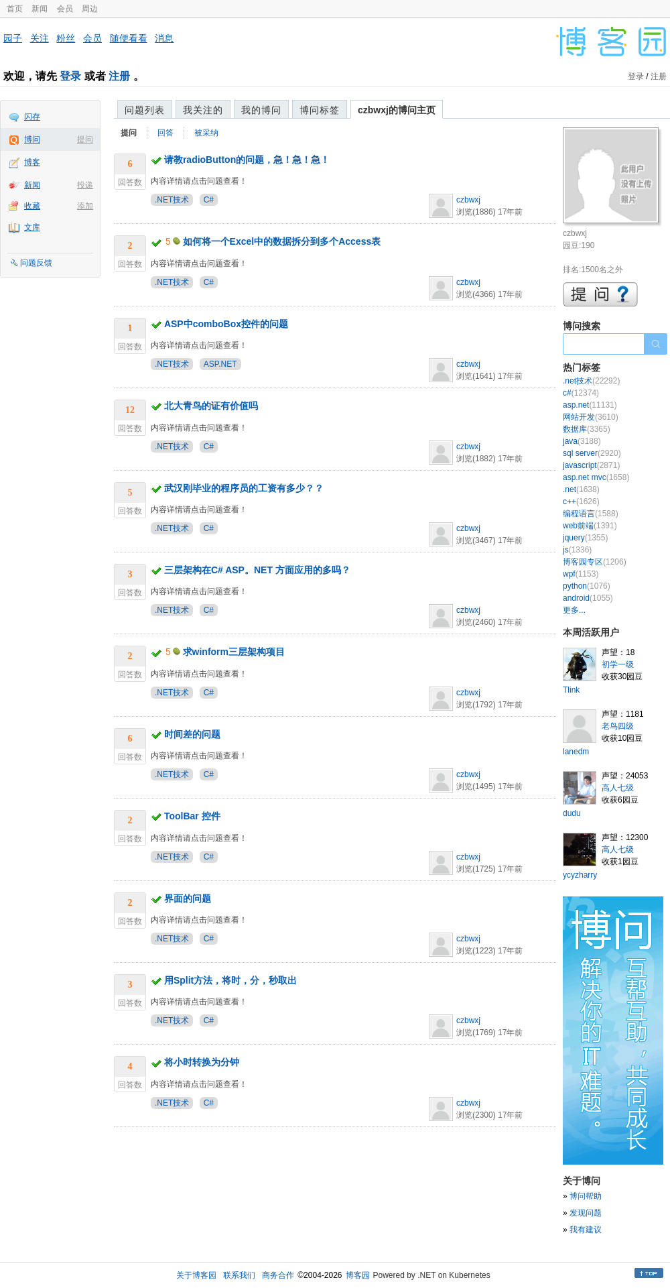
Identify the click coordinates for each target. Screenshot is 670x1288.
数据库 (586, 429)
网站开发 (590, 417)
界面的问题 (187, 898)
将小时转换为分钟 (201, 1062)
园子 (12, 38)
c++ (581, 501)
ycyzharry (580, 875)
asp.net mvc (596, 477)
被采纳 (206, 132)
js (577, 549)
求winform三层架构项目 (234, 651)
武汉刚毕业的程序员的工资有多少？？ (244, 488)
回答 (165, 132)
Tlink (571, 690)
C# (209, 199)
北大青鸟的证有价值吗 (211, 405)
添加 (85, 206)
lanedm (576, 751)
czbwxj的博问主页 (397, 110)
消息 (164, 38)
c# (581, 393)
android (588, 598)
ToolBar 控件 (192, 816)
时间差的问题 (192, 734)
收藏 (32, 206)
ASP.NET (220, 364)
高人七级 (618, 788)
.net (581, 489)
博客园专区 (594, 562)
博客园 (358, 1275)
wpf (580, 574)
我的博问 (261, 110)
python (586, 586)
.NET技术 (172, 199)
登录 (70, 76)
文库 (32, 227)
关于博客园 (196, 1275)
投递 (85, 185)
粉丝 (65, 38)
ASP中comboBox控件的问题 (226, 323)
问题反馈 (36, 263)
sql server (592, 453)
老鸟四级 (618, 726)
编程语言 (590, 513)
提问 (85, 139)
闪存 (32, 116)
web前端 (590, 525)
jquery (585, 537)
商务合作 (278, 1275)
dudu (572, 813)
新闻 (39, 8)
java (582, 441)
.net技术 (591, 381)
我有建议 (586, 1229)
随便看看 (128, 38)
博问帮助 (586, 1196)
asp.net (590, 405)
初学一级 (618, 664)
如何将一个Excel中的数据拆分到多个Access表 (282, 241)
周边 (90, 8)
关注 (39, 38)
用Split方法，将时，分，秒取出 (230, 980)
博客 (32, 162)
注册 (119, 76)
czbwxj (468, 199)
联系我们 (239, 1275)
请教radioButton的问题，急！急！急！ (247, 159)
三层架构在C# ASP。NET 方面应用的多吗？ (257, 570)
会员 (65, 8)
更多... (574, 610)
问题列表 (145, 110)
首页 (15, 8)
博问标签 (319, 110)
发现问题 (586, 1213)
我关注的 (203, 110)
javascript (591, 465)
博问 (32, 139)
